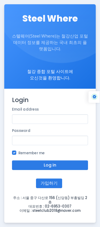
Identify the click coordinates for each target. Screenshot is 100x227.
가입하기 (49, 183)
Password (21, 130)
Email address (25, 109)
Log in (50, 165)
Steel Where (50, 18)
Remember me (31, 153)
